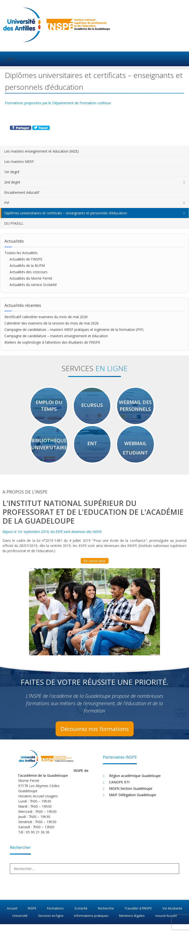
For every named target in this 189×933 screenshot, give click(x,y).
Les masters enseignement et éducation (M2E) (41, 151)
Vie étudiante (172, 912)
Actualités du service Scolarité (33, 284)
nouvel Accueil (166, 920)
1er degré (11, 171)
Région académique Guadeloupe (135, 780)
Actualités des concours (28, 272)
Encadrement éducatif (21, 192)
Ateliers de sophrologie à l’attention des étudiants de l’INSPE (52, 342)
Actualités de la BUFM (27, 265)
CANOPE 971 (119, 786)
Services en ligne (50, 920)
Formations (55, 912)
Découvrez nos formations (94, 733)
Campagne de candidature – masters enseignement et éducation (56, 336)
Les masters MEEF (19, 161)
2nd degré (12, 182)
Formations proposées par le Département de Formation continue (58, 103)
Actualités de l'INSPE (26, 259)
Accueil (12, 912)
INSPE (32, 912)
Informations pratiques (91, 920)
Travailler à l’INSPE (138, 912)
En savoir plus (95, 565)
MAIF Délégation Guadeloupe (132, 799)
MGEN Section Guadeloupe (130, 792)
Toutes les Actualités (21, 252)
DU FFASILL (13, 223)
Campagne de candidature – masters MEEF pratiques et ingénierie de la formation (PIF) (74, 329)
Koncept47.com (116, 931)
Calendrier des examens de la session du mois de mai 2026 (51, 323)
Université (20, 920)
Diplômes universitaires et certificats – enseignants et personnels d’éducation (65, 213)
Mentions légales (132, 920)
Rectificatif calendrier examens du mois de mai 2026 (46, 316)
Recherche (106, 912)
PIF (6, 202)
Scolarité (80, 912)
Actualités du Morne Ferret (31, 278)
